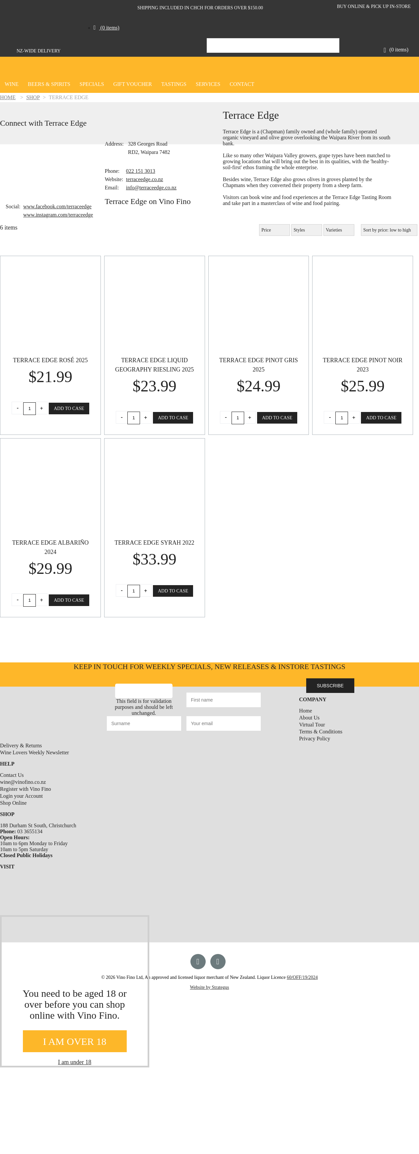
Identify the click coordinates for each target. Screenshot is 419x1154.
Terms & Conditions (320, 731)
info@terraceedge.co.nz (151, 187)
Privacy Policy (314, 738)
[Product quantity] (29, 408)
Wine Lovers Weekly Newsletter (34, 752)
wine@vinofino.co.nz (23, 782)
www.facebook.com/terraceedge (57, 206)
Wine (12, 84)
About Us (309, 717)
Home (305, 710)
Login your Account (21, 796)
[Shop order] (389, 230)
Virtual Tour (312, 724)
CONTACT (242, 84)
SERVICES (208, 84)
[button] (106, 27)
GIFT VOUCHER (132, 84)
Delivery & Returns (21, 745)
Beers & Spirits (49, 84)
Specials (92, 84)
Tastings (173, 84)
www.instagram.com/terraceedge (58, 215)
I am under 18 (74, 1062)
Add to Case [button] (69, 408)
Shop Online (13, 803)
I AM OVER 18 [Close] (74, 1041)
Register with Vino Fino (25, 789)
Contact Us (12, 775)
